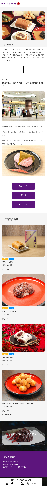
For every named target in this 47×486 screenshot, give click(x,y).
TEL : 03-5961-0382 (21, 480)
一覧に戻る (23, 195)
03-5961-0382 (13, 464)
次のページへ (23, 204)
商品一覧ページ (7, 414)
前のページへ (23, 186)
